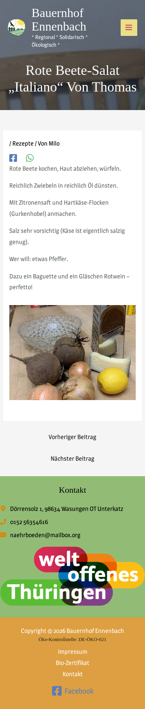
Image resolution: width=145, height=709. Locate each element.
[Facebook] (13, 158)
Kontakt (73, 674)
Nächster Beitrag (72, 458)
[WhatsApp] (30, 158)
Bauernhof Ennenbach (59, 19)
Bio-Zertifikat (72, 663)
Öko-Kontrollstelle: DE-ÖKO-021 (72, 639)
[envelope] (40, 535)
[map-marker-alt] (61, 508)
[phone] (24, 522)
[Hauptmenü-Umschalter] (129, 27)
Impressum (72, 651)
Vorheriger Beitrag (72, 437)
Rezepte (23, 143)
